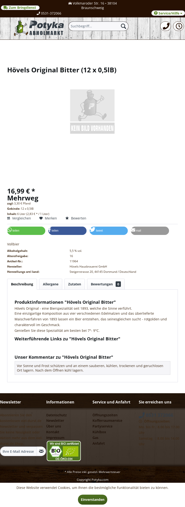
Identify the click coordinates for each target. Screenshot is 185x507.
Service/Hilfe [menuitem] (168, 13)
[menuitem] (165, 26)
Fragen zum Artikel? (32, 345)
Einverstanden (92, 499)
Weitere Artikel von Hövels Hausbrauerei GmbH (54, 349)
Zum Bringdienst (20, 7)
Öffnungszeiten (105, 415)
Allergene (50, 284)
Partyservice (102, 426)
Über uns (53, 426)
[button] (26, 231)
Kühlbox (99, 432)
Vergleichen (19, 218)
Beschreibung (22, 284)
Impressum (55, 437)
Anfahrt (98, 443)
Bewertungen (106, 284)
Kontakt (52, 432)
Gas (95, 437)
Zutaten (74, 284)
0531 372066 (156, 415)
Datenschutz (56, 415)
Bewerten (75, 218)
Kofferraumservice (107, 420)
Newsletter (55, 420)
